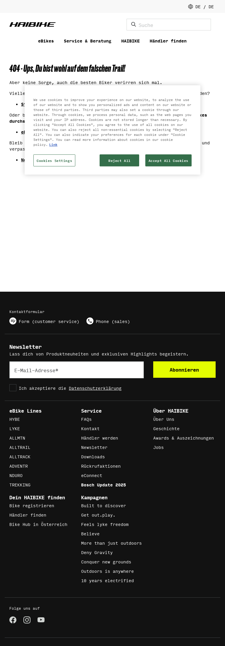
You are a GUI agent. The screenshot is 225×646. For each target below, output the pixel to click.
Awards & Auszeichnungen (183, 437)
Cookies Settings (54, 160)
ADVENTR (18, 466)
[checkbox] (76, 387)
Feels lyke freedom (105, 524)
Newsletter (94, 447)
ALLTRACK (19, 456)
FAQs (86, 419)
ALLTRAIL (19, 447)
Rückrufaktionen (101, 466)
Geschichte (166, 428)
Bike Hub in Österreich (38, 524)
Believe (90, 533)
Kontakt (90, 428)
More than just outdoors (111, 543)
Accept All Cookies (168, 160)
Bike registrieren (31, 505)
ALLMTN (17, 437)
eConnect (91, 475)
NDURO (16, 475)
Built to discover (103, 505)
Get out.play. (98, 514)
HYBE (14, 419)
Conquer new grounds (106, 561)
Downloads (93, 456)
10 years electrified (107, 580)
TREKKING (19, 484)
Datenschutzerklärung (95, 388)
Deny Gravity (97, 552)
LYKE (14, 428)
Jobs (158, 447)
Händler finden (27, 514)
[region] (112, 130)
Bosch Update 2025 (103, 484)
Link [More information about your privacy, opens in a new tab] (53, 144)
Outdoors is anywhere (107, 571)
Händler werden (99, 437)
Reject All (119, 160)
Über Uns (163, 419)
